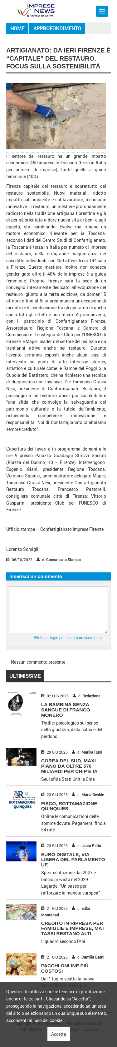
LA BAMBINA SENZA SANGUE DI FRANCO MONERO (65, 710)
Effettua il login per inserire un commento (68, 638)
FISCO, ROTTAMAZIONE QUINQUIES (69, 806)
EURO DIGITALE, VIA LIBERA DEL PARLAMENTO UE (73, 860)
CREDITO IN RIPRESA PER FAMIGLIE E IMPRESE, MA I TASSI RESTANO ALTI (73, 928)
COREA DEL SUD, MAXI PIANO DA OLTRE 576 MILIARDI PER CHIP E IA (69, 766)
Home (17, 28)
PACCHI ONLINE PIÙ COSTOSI (65, 968)
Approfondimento (57, 28)
